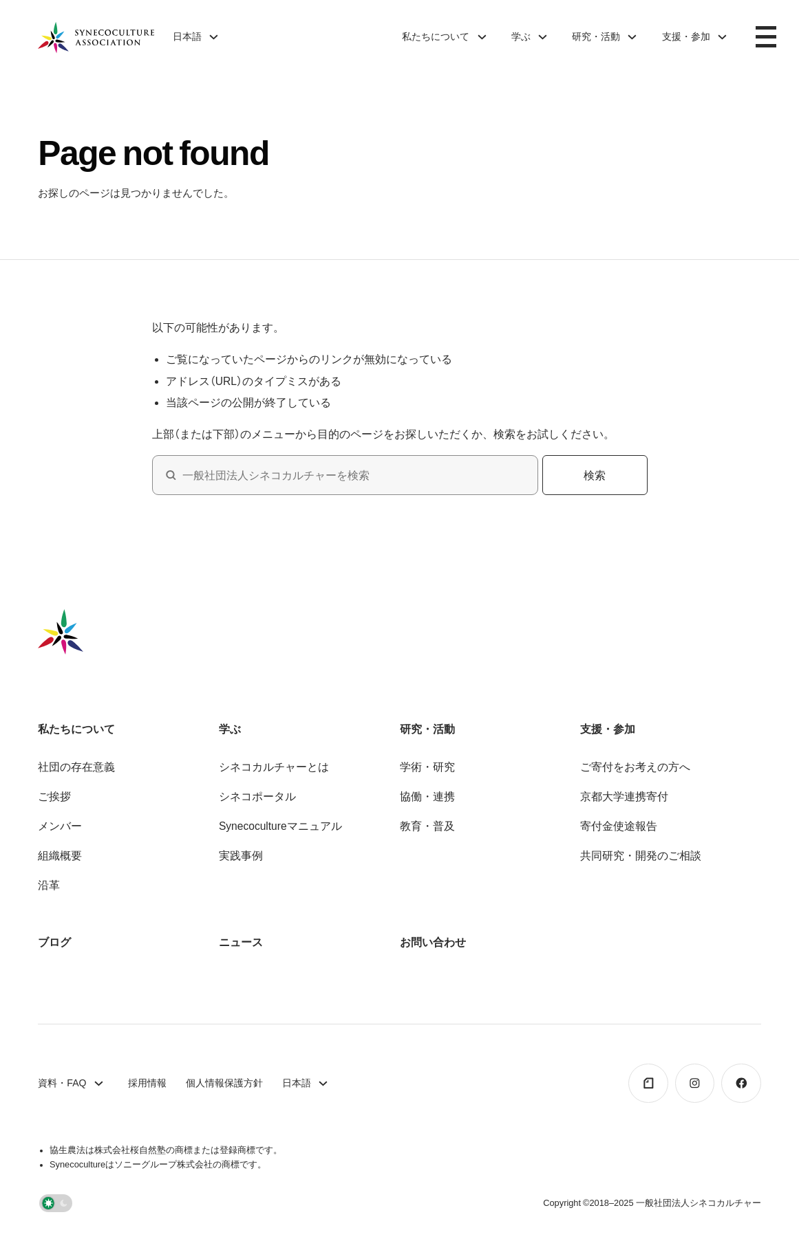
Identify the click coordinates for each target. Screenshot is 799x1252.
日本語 (187, 36)
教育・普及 (427, 825)
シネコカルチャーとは (274, 766)
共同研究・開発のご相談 (640, 855)
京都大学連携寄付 (624, 796)
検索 (595, 475)
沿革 (49, 884)
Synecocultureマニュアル (280, 825)
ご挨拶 (54, 796)
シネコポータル (257, 796)
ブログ (54, 941)
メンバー (60, 825)
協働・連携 (427, 796)
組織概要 (60, 855)
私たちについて (435, 36)
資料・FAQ (62, 1083)
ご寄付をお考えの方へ (635, 766)
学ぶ (521, 36)
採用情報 (147, 1083)
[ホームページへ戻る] (96, 37)
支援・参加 (686, 36)
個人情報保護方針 (224, 1083)
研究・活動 (596, 36)
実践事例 (241, 855)
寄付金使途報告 (618, 825)
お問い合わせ (433, 941)
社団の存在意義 (76, 766)
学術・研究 (427, 766)
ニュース (241, 941)
